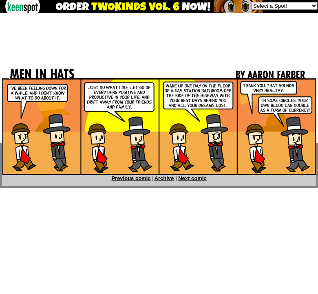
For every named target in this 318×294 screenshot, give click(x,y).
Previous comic (130, 178)
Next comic (192, 178)
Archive (164, 178)
